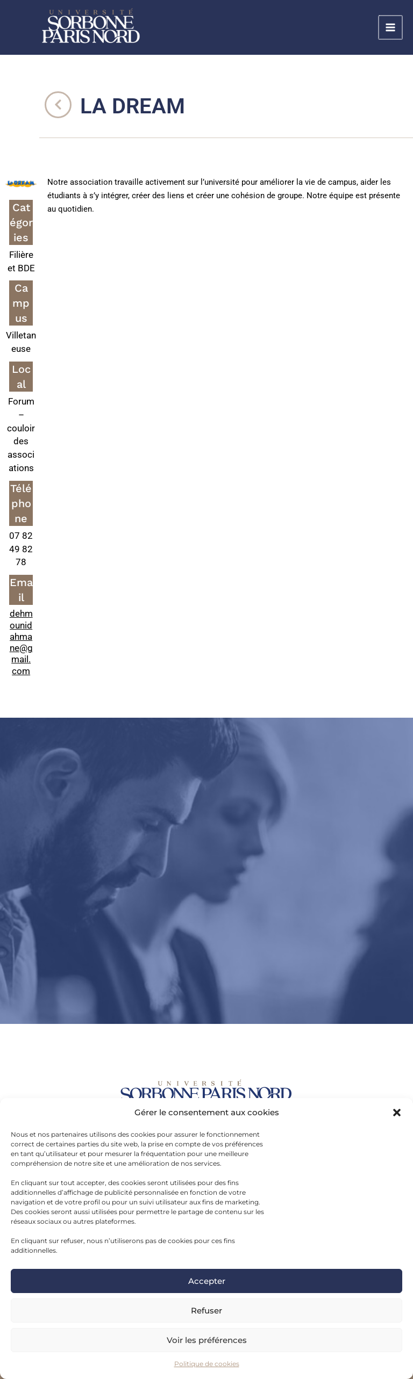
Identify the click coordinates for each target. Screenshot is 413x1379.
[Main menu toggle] (391, 27)
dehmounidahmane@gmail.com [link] (21, 642)
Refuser (206, 1310)
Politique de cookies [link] (206, 1364)
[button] (396, 1112)
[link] (118, 27)
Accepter (206, 1281)
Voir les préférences (207, 1340)
